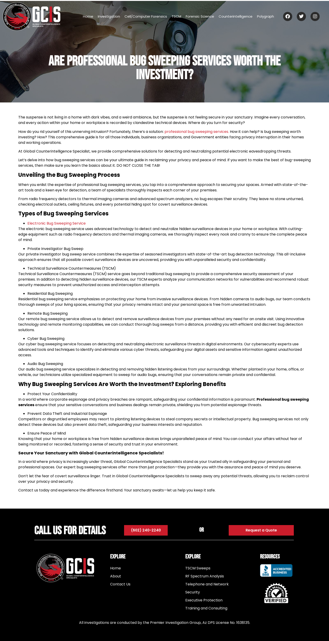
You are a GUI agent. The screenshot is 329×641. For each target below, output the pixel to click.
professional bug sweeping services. (196, 131)
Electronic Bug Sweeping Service (56, 223)
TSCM (176, 16)
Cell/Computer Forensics (146, 16)
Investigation (109, 16)
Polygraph (265, 16)
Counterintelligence (235, 16)
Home (88, 16)
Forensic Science (200, 16)
